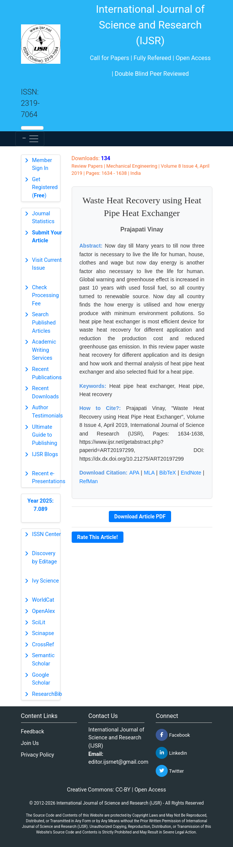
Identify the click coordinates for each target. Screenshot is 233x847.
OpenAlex (43, 611)
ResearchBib (47, 694)
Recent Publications (47, 373)
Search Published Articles (44, 322)
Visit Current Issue (47, 264)
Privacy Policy (37, 755)
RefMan (89, 481)
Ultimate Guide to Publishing (44, 435)
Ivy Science (45, 581)
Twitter (169, 771)
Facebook (173, 735)
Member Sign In (42, 164)
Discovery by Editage (44, 557)
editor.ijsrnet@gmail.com (118, 762)
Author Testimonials (47, 411)
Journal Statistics (43, 217)
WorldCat (43, 600)
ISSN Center (46, 534)
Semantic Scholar (43, 659)
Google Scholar (41, 679)
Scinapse (43, 633)
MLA (149, 473)
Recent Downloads (45, 392)
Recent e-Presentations (48, 477)
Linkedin (171, 753)
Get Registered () (44, 187)
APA (134, 473)
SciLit (38, 622)
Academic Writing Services (44, 350)
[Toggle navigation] (29, 138)
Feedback (32, 731)
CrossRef (43, 644)
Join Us (30, 743)
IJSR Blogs (45, 454)
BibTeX (167, 473)
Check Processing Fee (45, 295)
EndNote (191, 473)
